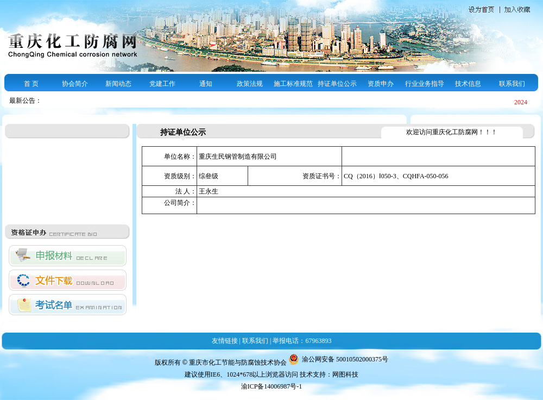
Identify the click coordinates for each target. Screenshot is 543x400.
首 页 (31, 84)
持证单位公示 (337, 84)
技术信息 (468, 84)
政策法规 (250, 84)
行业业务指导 (424, 84)
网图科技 (345, 374)
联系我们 (512, 84)
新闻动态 (118, 84)
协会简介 (75, 84)
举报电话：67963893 (302, 341)
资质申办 (381, 84)
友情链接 (225, 341)
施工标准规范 (293, 84)
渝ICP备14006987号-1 (271, 386)
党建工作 (162, 84)
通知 (205, 84)
